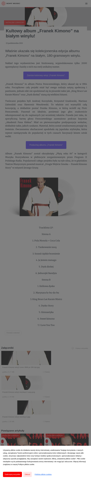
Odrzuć (27, 474)
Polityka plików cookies (43, 474)
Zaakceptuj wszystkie (12, 474)
